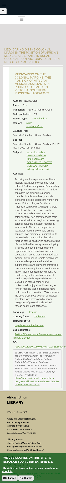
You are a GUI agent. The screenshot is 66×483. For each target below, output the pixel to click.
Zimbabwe (39, 316)
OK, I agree (9, 478)
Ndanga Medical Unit (38, 169)
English (33, 312)
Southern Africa (34, 126)
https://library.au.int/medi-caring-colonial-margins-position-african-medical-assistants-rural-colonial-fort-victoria (37, 381)
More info (7, 471)
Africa (29, 123)
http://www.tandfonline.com (29, 325)
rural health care (35, 159)
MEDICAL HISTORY (37, 165)
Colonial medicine (36, 155)
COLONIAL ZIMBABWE (39, 162)
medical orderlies (36, 152)
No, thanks (26, 478)
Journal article (39, 118)
